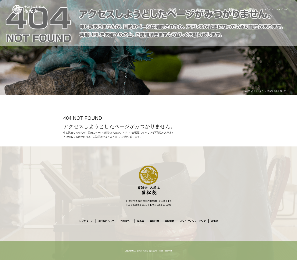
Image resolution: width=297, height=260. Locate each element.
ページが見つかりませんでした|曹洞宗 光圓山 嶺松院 (263, 91)
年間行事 (232, 9)
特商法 (214, 221)
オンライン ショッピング (274, 9)
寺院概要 (249, 9)
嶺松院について (176, 9)
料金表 (216, 9)
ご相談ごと (199, 9)
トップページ (154, 9)
